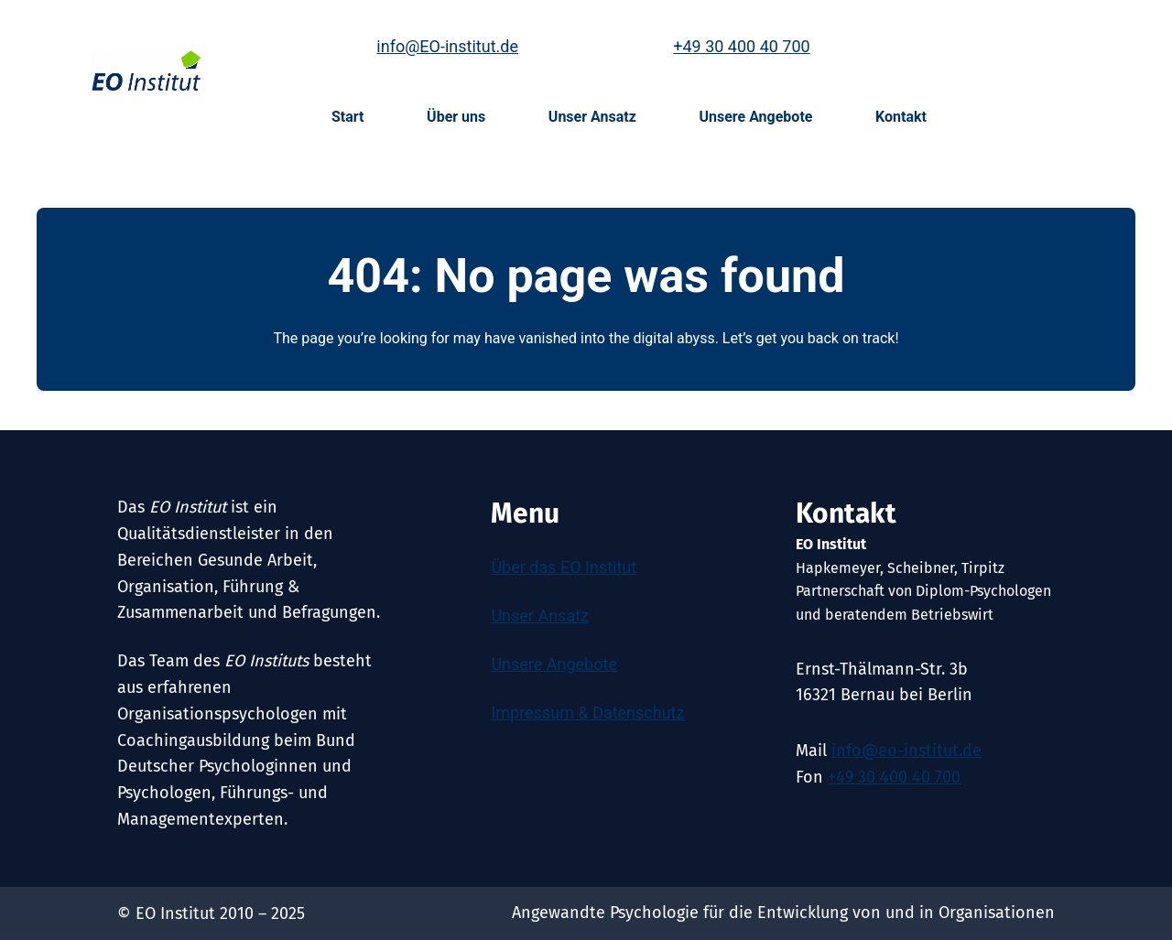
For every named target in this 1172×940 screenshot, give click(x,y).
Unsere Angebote (554, 664)
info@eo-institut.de (906, 750)
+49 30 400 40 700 (741, 46)
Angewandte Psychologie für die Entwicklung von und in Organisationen (783, 912)
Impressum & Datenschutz (587, 712)
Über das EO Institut (563, 567)
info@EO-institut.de (447, 46)
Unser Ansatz (540, 615)
